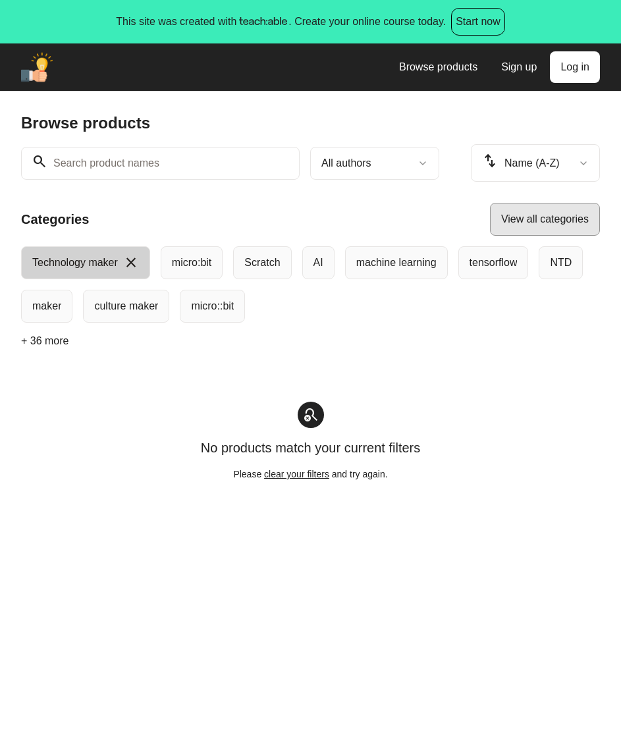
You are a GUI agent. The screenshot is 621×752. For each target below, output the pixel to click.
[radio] (85, 262)
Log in (574, 66)
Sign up (519, 66)
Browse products (438, 66)
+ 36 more (44, 340)
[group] (310, 284)
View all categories (545, 219)
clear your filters (296, 474)
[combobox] (374, 163)
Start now (478, 21)
